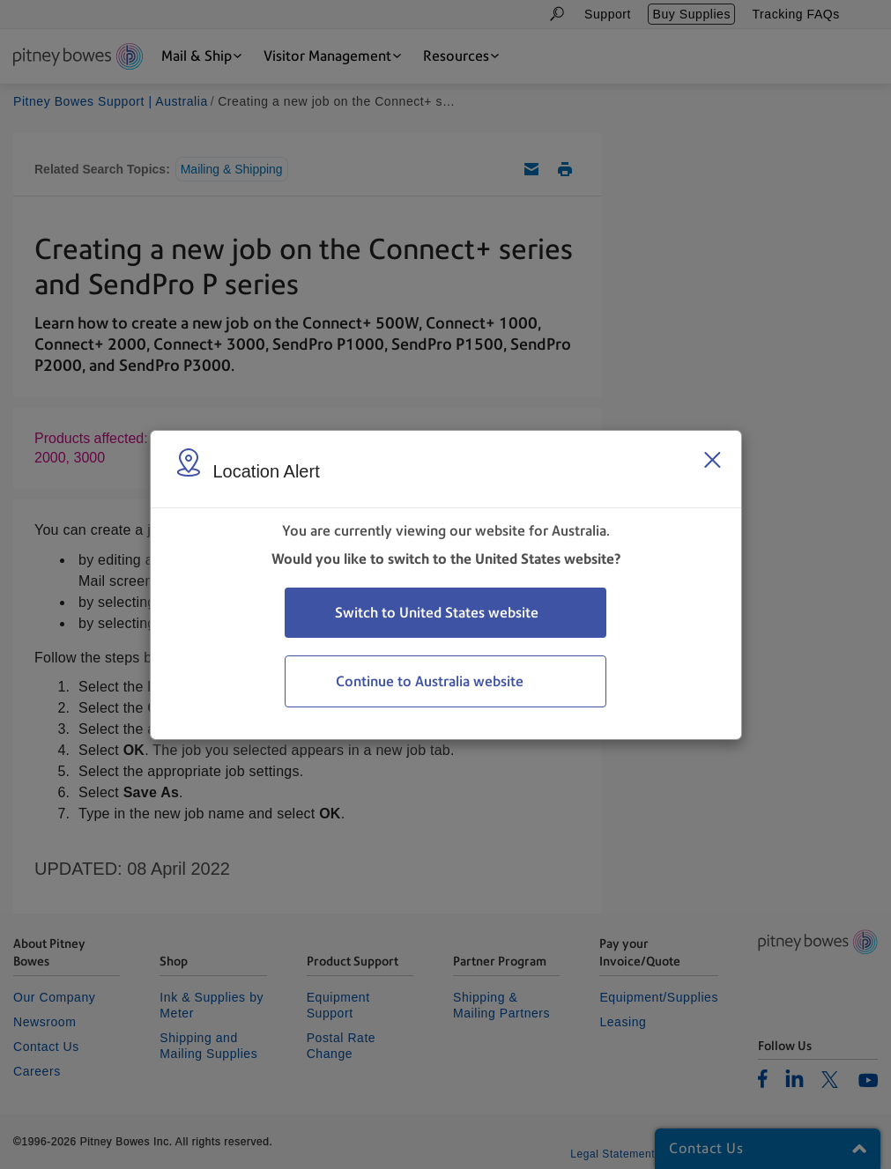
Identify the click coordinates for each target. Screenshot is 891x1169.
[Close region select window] (712, 460)
